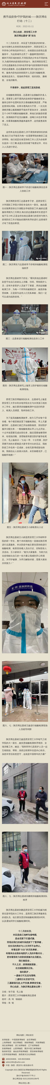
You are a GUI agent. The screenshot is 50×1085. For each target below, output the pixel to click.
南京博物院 (18, 1042)
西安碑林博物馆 (36, 1051)
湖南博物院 (29, 1042)
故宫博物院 (31, 1040)
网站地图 (20, 1035)
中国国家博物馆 (18, 1040)
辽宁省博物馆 (33, 1045)
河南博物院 (40, 1042)
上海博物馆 (6, 1042)
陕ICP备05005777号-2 (26, 1076)
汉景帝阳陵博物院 (9, 1054)
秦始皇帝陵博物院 (20, 1051)
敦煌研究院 (6, 1051)
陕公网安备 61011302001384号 (26, 1079)
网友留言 (30, 1035)
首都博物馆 (6, 1048)
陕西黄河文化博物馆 (27, 1054)
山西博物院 (18, 1048)
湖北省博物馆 (7, 1045)
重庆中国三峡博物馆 (32, 1048)
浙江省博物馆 (20, 1045)
